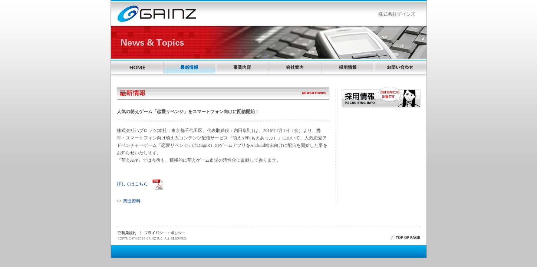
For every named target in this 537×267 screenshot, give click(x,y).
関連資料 (132, 201)
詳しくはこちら (134, 184)
